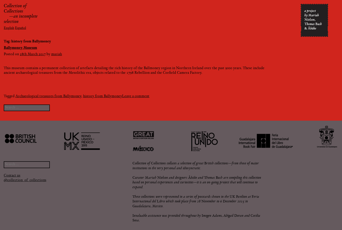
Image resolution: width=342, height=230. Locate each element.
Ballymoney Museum (20, 48)
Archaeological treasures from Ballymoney (48, 96)
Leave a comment (135, 96)
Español (20, 28)
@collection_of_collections (25, 180)
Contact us (12, 176)
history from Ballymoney (102, 96)
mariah (56, 54)
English (9, 28)
